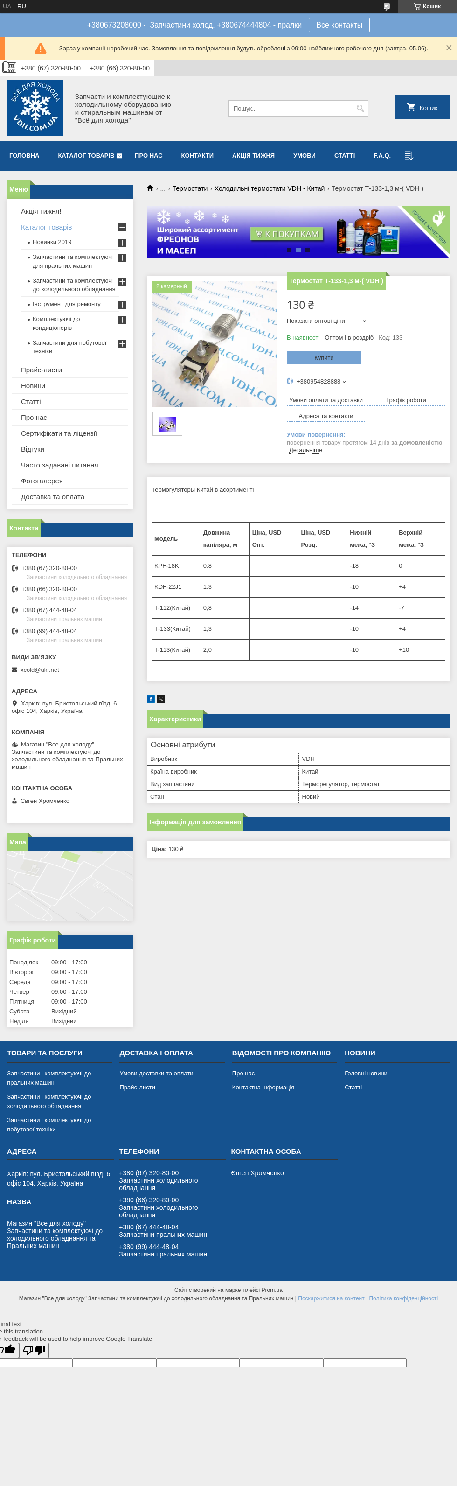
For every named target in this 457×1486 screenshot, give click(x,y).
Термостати (190, 188)
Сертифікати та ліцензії (59, 433)
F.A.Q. (382, 155)
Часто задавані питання (59, 465)
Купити (324, 357)
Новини (33, 386)
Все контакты (339, 25)
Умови (304, 155)
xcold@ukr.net (40, 669)
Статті (344, 155)
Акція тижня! (41, 211)
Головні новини (366, 1073)
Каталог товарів (86, 155)
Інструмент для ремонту (67, 303)
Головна (24, 155)
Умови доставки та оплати (156, 1073)
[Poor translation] (34, 1350)
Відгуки (32, 449)
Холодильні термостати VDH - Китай (270, 188)
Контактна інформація (263, 1087)
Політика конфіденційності (403, 1298)
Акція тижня (253, 155)
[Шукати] (360, 108)
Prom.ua (272, 1290)
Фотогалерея (42, 481)
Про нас (148, 155)
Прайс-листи (41, 370)
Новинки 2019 (52, 241)
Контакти (197, 155)
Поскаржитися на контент (331, 1298)
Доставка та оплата (52, 497)
